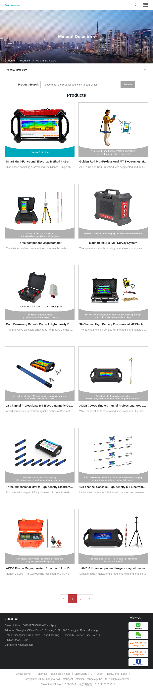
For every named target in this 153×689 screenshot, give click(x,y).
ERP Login (97, 673)
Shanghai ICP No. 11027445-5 (58, 684)
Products (25, 60)
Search (128, 84)
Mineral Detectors (46, 60)
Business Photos (60, 673)
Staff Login (80, 673)
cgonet (27, 673)
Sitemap (42, 673)
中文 (134, 4)
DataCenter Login (117, 673)
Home (10, 60)
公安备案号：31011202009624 (97, 684)
